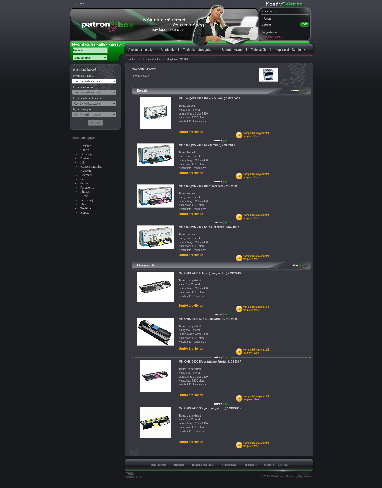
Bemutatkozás (230, 464)
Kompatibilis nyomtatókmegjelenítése (256, 135)
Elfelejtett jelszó (272, 36)
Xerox (84, 212)
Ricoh (84, 196)
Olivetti (85, 183)
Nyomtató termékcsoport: (88, 97)
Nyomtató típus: (82, 109)
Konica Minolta (151, 59)
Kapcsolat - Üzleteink (276, 464)
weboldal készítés (135, 475)
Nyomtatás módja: (83, 75)
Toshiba (85, 208)
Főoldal (132, 59)
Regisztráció (270, 32)
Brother (85, 146)
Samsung (86, 200)
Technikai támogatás (203, 464)
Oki (82, 179)
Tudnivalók (250, 464)
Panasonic (87, 187)
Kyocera (86, 171)
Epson (84, 158)
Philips (85, 192)
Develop (86, 154)
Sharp (84, 204)
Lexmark (86, 175)
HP (82, 162)
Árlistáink (178, 464)
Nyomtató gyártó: (83, 86)
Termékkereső (158, 464)
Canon (84, 150)
